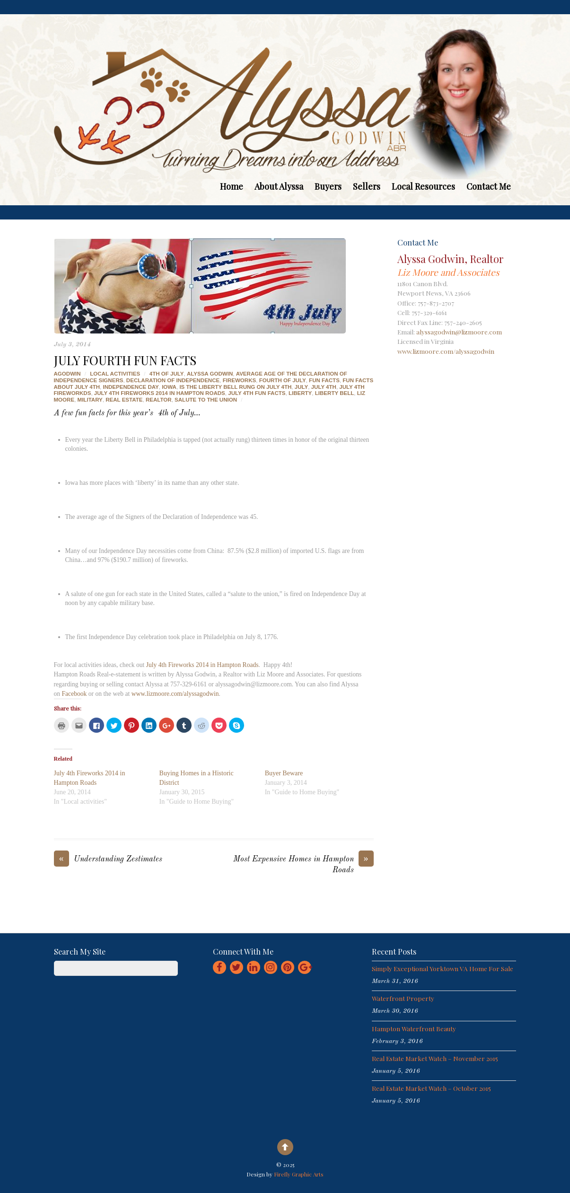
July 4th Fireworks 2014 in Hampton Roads (202, 664)
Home (231, 186)
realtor (159, 400)
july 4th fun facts (256, 393)
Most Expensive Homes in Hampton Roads (303, 864)
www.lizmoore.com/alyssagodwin (175, 693)
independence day (130, 387)
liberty (300, 393)
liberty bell (334, 393)
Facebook (74, 693)
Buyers (328, 186)
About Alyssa (278, 186)
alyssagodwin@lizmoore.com (459, 331)
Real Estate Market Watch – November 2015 (435, 1058)
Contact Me (488, 186)
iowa (169, 387)
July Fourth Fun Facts (125, 360)
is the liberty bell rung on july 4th (235, 387)
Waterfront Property (403, 998)
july (301, 387)
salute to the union (206, 400)
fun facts (324, 380)
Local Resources (423, 186)
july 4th (323, 387)
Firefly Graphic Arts (299, 1174)
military (90, 400)
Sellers (366, 186)
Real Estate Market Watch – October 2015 (431, 1088)
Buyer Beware (284, 773)
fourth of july (282, 380)
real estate (123, 400)
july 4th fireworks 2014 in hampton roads (159, 393)
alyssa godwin (210, 374)
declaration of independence (172, 380)
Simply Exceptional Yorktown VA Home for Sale (442, 968)
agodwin (67, 374)
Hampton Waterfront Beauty (414, 1028)
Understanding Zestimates (108, 859)
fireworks (239, 380)
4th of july (166, 374)
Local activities (115, 374)
